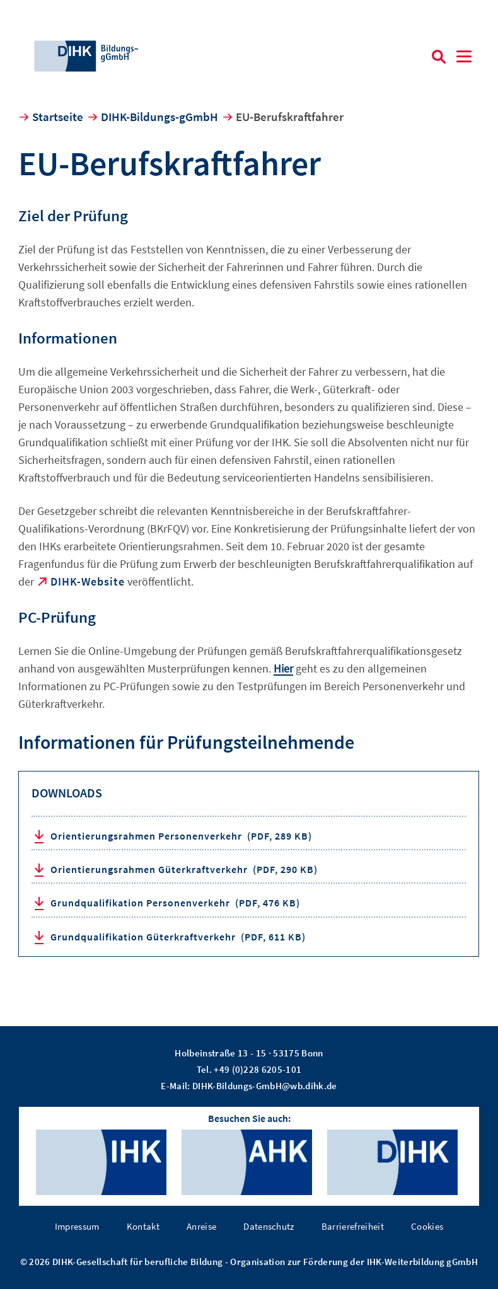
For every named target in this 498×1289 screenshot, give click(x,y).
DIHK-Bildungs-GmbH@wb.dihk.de (264, 1086)
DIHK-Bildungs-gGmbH (159, 116)
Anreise (201, 1226)
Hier (283, 668)
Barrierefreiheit (352, 1226)
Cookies (427, 1226)
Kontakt (143, 1226)
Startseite (57, 116)
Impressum (77, 1226)
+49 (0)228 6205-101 (257, 1069)
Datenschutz (268, 1226)
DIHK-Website (87, 581)
